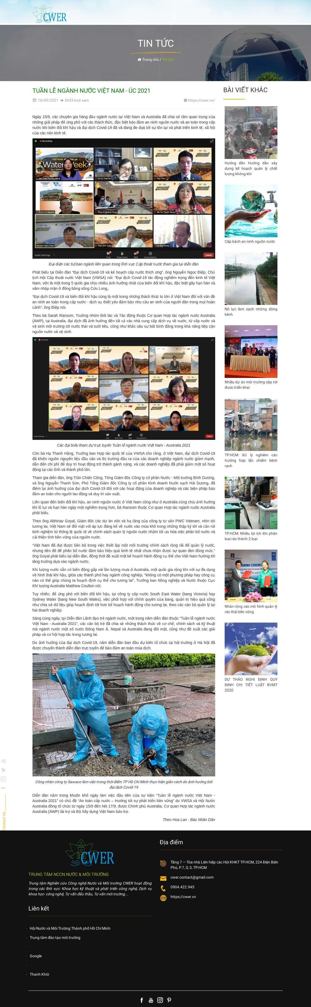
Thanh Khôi (39, 974)
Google (36, 956)
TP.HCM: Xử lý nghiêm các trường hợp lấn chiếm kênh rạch (251, 460)
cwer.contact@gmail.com (192, 877)
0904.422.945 (182, 887)
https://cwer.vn (183, 897)
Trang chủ (148, 59)
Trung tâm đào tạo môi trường (55, 937)
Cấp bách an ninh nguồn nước (250, 241)
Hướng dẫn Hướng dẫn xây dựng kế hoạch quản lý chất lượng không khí (251, 168)
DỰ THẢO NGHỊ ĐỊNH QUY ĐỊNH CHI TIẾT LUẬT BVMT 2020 (251, 684)
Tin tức (168, 59)
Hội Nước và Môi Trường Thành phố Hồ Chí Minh (70, 928)
